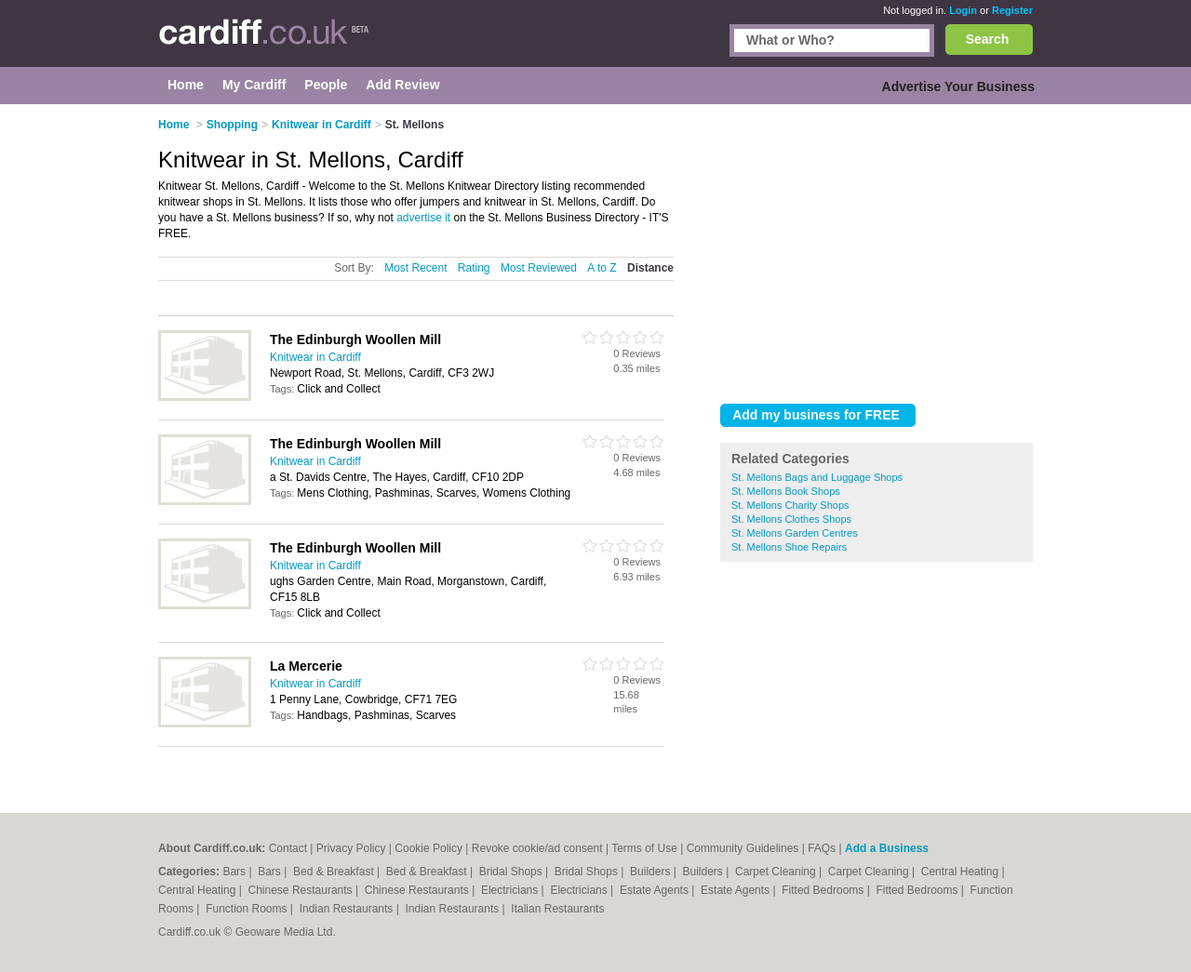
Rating (474, 267)
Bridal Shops (512, 871)
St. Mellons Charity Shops (790, 505)
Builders (652, 871)
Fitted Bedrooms (824, 890)
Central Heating (961, 871)
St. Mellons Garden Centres (794, 533)
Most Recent (415, 267)
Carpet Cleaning (777, 871)
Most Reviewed (539, 267)
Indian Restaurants (348, 908)
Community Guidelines (743, 848)
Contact (288, 848)
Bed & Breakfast (335, 871)
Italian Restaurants (557, 908)
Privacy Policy (351, 848)
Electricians (511, 890)
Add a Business (887, 848)
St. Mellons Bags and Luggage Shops (817, 477)
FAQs (822, 848)
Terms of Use (644, 848)
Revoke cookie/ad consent (537, 848)
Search (988, 39)
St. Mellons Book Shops (785, 491)
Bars (235, 871)
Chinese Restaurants (301, 890)
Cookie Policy (428, 848)
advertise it (423, 217)
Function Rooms (248, 908)
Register (1012, 10)
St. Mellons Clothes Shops (791, 519)
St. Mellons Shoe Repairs (789, 547)
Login (963, 10)
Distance (650, 267)
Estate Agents (655, 890)
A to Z (601, 267)
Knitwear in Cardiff (315, 357)
